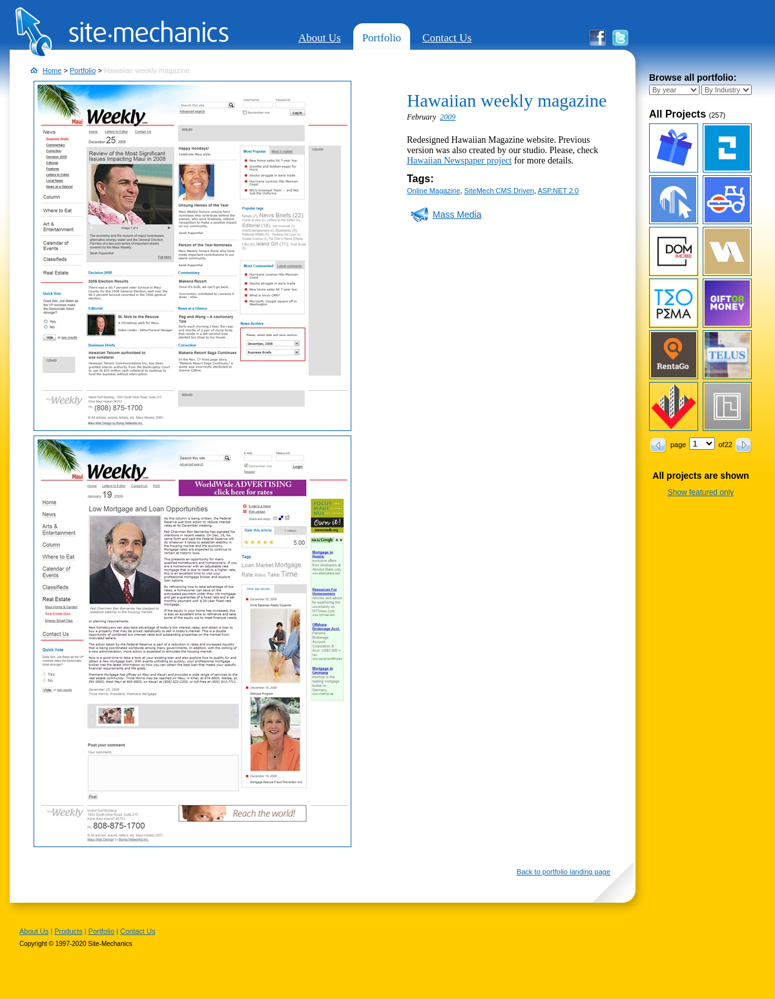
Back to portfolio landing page (563, 872)
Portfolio (381, 38)
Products (68, 931)
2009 (447, 116)
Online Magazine (433, 191)
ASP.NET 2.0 (558, 191)
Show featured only (701, 492)
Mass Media (457, 214)
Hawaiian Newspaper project (459, 160)
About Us (319, 38)
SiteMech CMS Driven (499, 191)
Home (52, 70)
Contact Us (446, 38)
